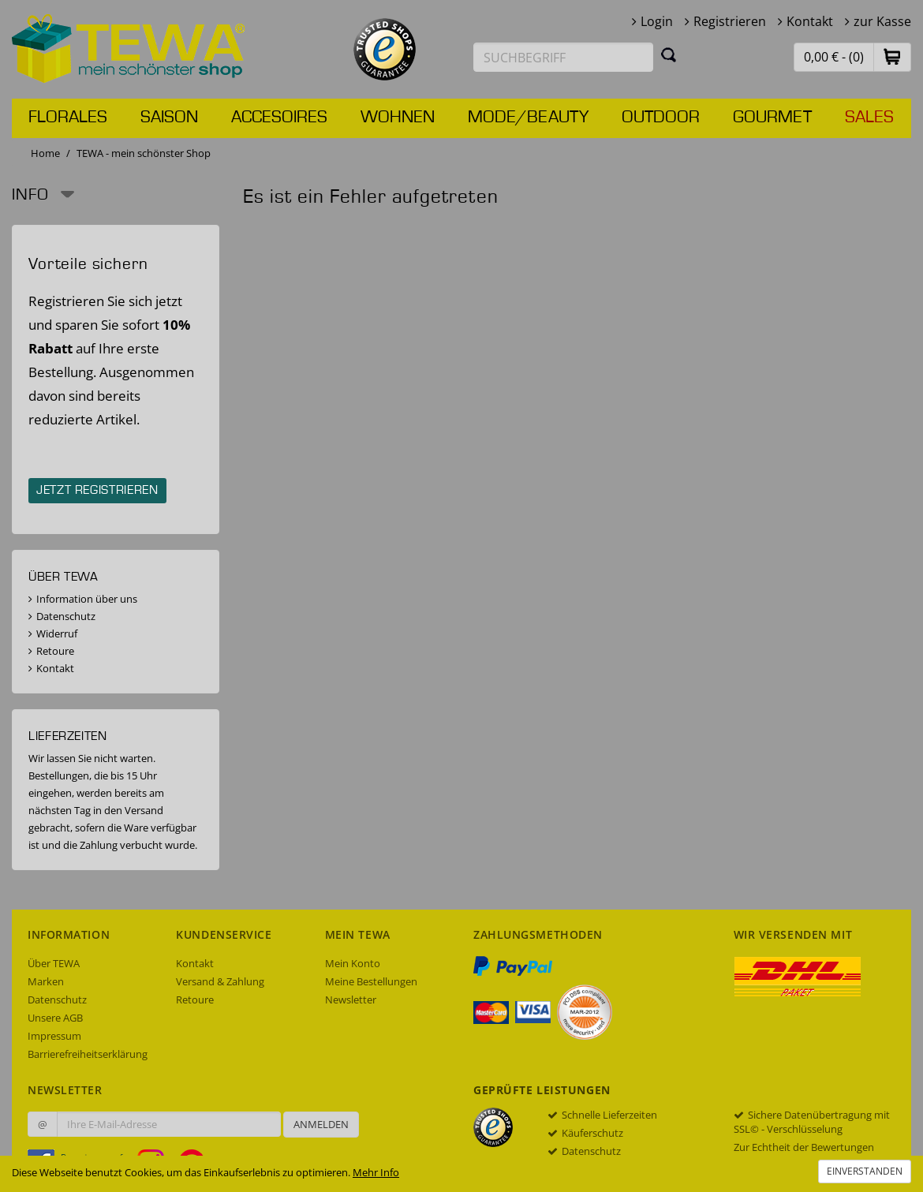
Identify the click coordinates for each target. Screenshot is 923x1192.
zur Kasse (882, 21)
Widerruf (56, 633)
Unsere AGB (55, 1018)
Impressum (54, 1036)
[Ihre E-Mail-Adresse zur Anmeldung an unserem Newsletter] (169, 1124)
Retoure (55, 651)
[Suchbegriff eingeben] (563, 57)
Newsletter (350, 999)
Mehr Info (376, 1172)
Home (45, 153)
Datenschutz (65, 616)
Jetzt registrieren (97, 490)
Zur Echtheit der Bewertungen (804, 1147)
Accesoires (279, 117)
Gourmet (772, 117)
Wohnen (398, 117)
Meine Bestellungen (371, 981)
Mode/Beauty (528, 117)
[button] (892, 56)
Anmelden (321, 1124)
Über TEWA (54, 963)
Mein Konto (352, 963)
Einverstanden (864, 1171)
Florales (67, 117)
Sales (869, 117)
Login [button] (657, 21)
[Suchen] (669, 54)
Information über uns (86, 599)
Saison (169, 117)
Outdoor (661, 117)
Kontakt (810, 21)
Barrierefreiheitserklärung (88, 1054)
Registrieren (729, 21)
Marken (46, 981)
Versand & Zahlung (220, 981)
